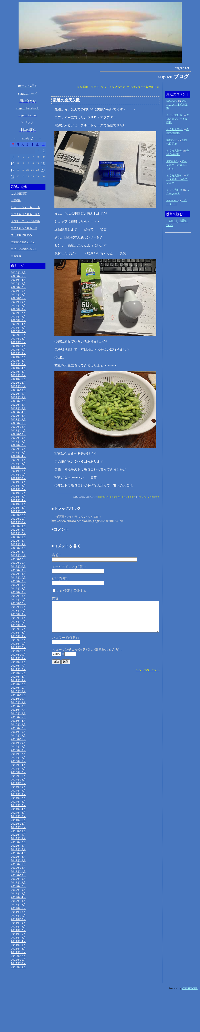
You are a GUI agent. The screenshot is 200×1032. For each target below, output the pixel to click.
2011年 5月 (18, 974)
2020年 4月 (18, 559)
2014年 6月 (18, 831)
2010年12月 (18, 994)
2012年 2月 (18, 940)
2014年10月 (18, 815)
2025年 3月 (18, 331)
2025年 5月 (18, 323)
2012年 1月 (18, 943)
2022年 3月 (18, 470)
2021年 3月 (18, 517)
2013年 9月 (18, 866)
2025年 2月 (18, 334)
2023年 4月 (18, 420)
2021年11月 (18, 486)
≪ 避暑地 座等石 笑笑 (92, 86)
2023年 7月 (18, 408)
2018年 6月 (18, 645)
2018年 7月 (18, 641)
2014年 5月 (18, 835)
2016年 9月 (18, 726)
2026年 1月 (18, 292)
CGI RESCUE (190, 1027)
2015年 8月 (18, 777)
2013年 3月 (18, 889)
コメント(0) (115, 497)
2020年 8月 (18, 544)
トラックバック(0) (145, 497)
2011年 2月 (18, 986)
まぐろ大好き (174, 115)
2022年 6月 (18, 459)
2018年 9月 (18, 633)
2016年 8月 (18, 730)
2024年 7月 (18, 362)
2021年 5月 (18, 509)
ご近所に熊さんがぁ (23, 242)
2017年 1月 (18, 711)
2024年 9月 (18, 354)
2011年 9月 (18, 959)
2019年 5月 (18, 602)
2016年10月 (18, 722)
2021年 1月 (18, 525)
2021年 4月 (18, 513)
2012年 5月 (18, 928)
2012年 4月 (18, 932)
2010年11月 (18, 998)
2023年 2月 (18, 428)
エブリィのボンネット (24, 248)
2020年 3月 (18, 563)
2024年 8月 (18, 358)
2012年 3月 (18, 936)
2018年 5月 (18, 649)
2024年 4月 (18, 373)
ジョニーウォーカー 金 (25, 207)
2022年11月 (18, 439)
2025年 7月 (18, 315)
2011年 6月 (18, 971)
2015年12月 (18, 761)
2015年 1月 (18, 804)
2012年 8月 (18, 916)
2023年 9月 (18, 400)
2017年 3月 (18, 703)
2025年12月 (18, 296)
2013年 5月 (18, 881)
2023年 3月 (18, 424)
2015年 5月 (18, 788)
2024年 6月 (18, 365)
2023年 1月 (18, 431)
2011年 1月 (18, 990)
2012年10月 (18, 909)
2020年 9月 (18, 540)
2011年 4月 (18, 978)
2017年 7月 (18, 687)
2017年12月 (18, 668)
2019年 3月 (18, 610)
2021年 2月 (18, 521)
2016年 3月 (18, 749)
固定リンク (103, 497)
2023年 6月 (18, 412)
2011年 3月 (18, 982)
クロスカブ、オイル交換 (25, 221)
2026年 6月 (18, 272)
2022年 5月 (18, 462)
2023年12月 (18, 389)
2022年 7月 (18, 455)
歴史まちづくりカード (24, 228)
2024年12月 (18, 342)
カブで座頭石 (19, 193)
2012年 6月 (18, 924)
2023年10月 (18, 397)
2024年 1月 (18, 385)
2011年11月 (18, 951)
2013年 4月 (18, 885)
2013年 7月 (18, 874)
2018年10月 (18, 629)
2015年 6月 (18, 784)
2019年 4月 (18, 606)
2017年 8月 (18, 684)
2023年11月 (18, 393)
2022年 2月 (18, 474)
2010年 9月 (18, 1006)
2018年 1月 (18, 664)
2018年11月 (18, 625)
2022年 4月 (18, 466)
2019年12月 (18, 575)
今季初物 (16, 200)
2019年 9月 (18, 587)
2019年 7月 (18, 594)
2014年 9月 (18, 819)
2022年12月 (18, 435)
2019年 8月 (18, 590)
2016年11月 (18, 718)
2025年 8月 (18, 311)
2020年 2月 (18, 567)
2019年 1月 (18, 618)
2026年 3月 (18, 284)
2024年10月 (18, 350)
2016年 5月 (18, 742)
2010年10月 (18, 1002)
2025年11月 (18, 300)
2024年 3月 (18, 377)
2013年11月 (18, 858)
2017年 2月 (18, 707)
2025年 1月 (18, 338)
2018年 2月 (18, 660)
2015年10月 (18, 769)
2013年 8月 (18, 870)
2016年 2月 (18, 753)
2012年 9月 (18, 912)
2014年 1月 (18, 850)
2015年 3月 (18, 796)
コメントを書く (129, 497)
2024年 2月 (18, 381)
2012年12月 (18, 901)
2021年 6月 (18, 505)
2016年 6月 (18, 738)
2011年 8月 (18, 963)
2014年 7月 (18, 827)
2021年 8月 (18, 497)
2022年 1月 (18, 478)
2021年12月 (18, 482)
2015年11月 (18, 765)
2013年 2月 (18, 893)
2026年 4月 (18, 280)
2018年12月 (18, 621)
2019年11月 (18, 579)
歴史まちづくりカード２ (25, 214)
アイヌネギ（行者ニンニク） (177, 165)
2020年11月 (18, 532)
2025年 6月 (18, 319)
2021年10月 (18, 490)
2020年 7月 (18, 548)
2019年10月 (18, 583)
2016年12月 (18, 715)
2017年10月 (18, 676)
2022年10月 (18, 443)
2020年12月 (18, 528)
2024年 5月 (18, 369)
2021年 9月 (18, 493)
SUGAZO (172, 100)
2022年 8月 (18, 451)
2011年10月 (18, 955)
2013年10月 (18, 862)
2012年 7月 (18, 920)
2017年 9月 (18, 680)
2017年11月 (18, 672)
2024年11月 (18, 346)
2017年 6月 (18, 691)
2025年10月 (18, 303)
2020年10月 (18, 536)
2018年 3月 (18, 656)
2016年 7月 (18, 734)
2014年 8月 (18, 823)
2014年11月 (18, 812)
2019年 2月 (18, 614)
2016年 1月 (18, 757)
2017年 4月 (18, 699)
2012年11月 (18, 905)
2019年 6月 (18, 598)
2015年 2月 (18, 800)
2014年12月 (18, 808)
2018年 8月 (18, 637)
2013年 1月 (18, 897)
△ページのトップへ (147, 669)
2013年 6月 (18, 877)
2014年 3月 (18, 843)
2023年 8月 (18, 404)
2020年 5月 (18, 556)
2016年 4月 (18, 746)
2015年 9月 (18, 773)
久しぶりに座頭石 (21, 235)
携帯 (157, 497)
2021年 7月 (18, 501)
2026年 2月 (18, 288)
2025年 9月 (18, 307)
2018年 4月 (18, 653)
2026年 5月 (18, 276)
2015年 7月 (18, 781)
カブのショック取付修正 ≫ (143, 86)
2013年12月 (18, 854)
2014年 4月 (18, 839)
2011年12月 (18, 947)
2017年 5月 (18, 695)
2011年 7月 (18, 967)
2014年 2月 (18, 846)
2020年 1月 (18, 571)
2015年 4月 (18, 792)
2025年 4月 (18, 327)
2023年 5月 (18, 416)
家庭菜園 (16, 255)
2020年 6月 (18, 552)
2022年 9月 (18, 447)
